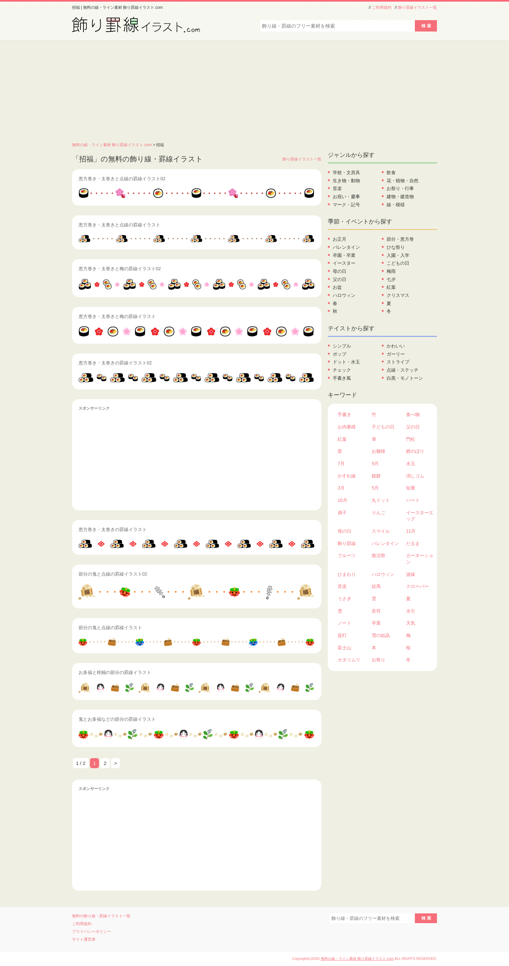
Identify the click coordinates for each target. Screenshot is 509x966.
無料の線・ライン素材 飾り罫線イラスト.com (112, 145)
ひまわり (347, 574)
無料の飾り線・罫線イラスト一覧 (101, 916)
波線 (410, 574)
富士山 (344, 647)
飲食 (391, 172)
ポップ (339, 354)
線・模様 (396, 204)
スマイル (381, 531)
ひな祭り (396, 247)
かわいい (396, 346)
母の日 (339, 271)
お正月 (339, 239)
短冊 (410, 487)
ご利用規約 (381, 7)
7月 (341, 463)
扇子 (342, 512)
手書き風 (342, 378)
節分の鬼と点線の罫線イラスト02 (113, 574)
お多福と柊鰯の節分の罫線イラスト (115, 672)
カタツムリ (349, 659)
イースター (344, 263)
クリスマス (398, 295)
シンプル (342, 346)
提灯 (342, 635)
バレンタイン (346, 247)
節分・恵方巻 (400, 239)
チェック (342, 370)
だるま (413, 543)
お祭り (378, 659)
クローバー (417, 586)
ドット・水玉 (346, 361)
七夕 (391, 279)
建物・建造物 (400, 196)
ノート (344, 623)
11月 (411, 531)
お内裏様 (347, 426)
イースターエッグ (419, 516)
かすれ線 (347, 475)
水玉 (410, 463)
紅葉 (391, 287)
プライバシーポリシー (91, 931)
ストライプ (398, 361)
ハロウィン (344, 295)
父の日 (339, 279)
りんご (378, 512)
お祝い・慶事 (346, 196)
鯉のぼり (415, 451)
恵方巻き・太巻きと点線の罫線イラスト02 (122, 178)
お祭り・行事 (400, 188)
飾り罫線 (347, 543)
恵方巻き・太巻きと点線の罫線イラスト (119, 224)
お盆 (337, 287)
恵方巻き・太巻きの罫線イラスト (113, 529)
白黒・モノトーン (405, 378)
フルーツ (347, 555)
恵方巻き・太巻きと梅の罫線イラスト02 (120, 268)
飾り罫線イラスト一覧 (417, 7)
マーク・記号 (346, 204)
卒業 (376, 623)
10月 (342, 500)
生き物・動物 (346, 180)
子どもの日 (383, 426)
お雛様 (378, 451)
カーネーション (419, 559)
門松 (410, 439)
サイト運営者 (83, 939)
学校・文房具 (346, 172)
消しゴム (415, 475)
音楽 (337, 188)
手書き (344, 414)
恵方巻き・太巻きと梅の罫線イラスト (117, 316)
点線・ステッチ (402, 370)
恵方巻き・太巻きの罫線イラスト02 (115, 362)
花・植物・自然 (402, 180)
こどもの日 (398, 263)
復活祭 (378, 555)
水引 (410, 611)
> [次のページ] (115, 763)
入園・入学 (398, 255)
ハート (413, 500)
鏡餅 (376, 475)
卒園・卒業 (344, 255)
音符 (376, 611)
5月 (375, 487)
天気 (410, 623)
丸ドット (381, 500)
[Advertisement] (254, 89)
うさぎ (344, 598)
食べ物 (413, 414)
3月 (341, 487)
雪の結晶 (381, 635)
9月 (375, 463)
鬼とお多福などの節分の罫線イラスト (117, 719)
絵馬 (376, 586)
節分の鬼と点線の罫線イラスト (110, 627)
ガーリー (396, 354)
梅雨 (391, 271)
